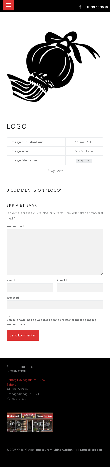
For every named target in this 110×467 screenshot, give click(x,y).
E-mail (62, 280)
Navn (11, 280)
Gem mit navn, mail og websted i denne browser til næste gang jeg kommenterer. (51, 322)
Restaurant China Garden (54, 450)
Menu (8, 5)
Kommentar (15, 226)
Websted (13, 297)
